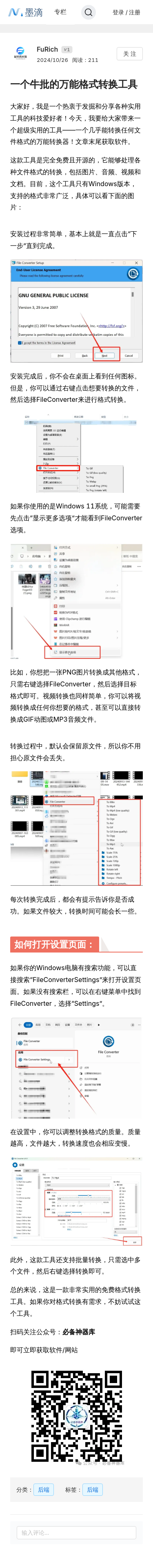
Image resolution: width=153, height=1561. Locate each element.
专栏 (60, 12)
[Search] (88, 12)
